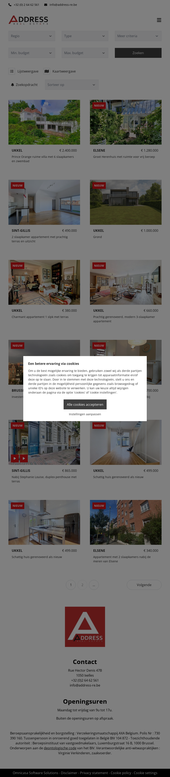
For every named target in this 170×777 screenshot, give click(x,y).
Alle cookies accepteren (85, 404)
